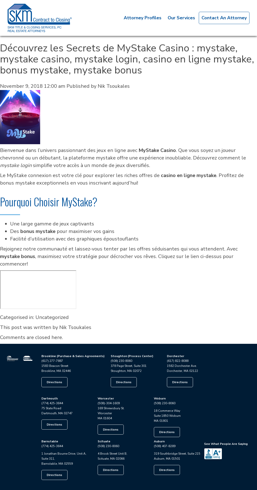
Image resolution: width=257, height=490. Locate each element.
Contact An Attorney (224, 18)
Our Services (181, 18)
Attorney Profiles (142, 18)
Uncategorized (52, 317)
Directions (54, 382)
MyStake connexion (29, 175)
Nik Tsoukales (114, 86)
